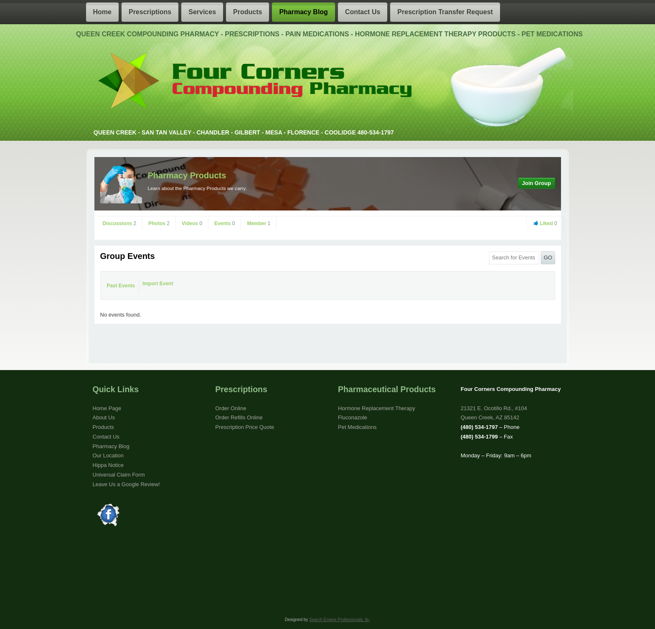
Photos (159, 223)
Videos (192, 223)
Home (102, 11)
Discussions (120, 223)
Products (247, 11)
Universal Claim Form (119, 475)
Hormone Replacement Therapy (376, 408)
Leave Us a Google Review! (126, 484)
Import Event (157, 284)
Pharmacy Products (187, 175)
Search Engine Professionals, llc (339, 619)
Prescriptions (150, 11)
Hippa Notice (108, 465)
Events (224, 223)
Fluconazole (352, 417)
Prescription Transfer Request (445, 11)
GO (547, 257)
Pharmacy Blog (303, 11)
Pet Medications (357, 427)
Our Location (108, 455)
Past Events (121, 286)
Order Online (230, 408)
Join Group (536, 183)
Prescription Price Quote (244, 427)
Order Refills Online (238, 417)
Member (258, 223)
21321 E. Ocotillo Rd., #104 (494, 408)
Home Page (107, 408)
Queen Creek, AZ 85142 (490, 417)
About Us (104, 417)
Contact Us (362, 11)
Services (202, 11)
